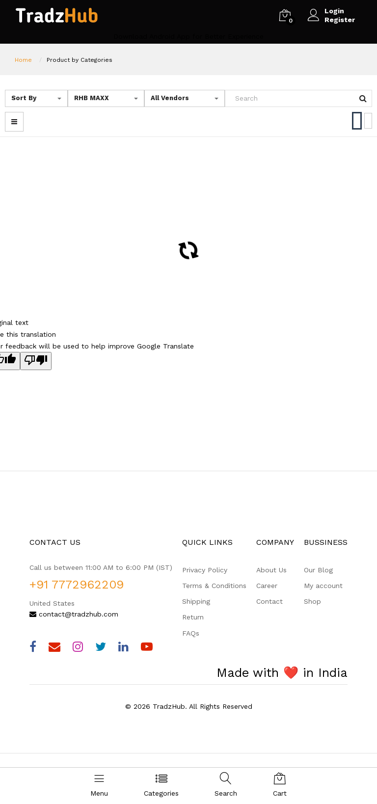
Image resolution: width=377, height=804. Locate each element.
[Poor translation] (36, 361)
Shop (312, 601)
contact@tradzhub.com (73, 614)
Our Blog (318, 570)
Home (23, 59)
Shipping (196, 601)
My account (323, 586)
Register (339, 20)
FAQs (190, 633)
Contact (269, 601)
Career (266, 586)
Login (334, 11)
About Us (271, 570)
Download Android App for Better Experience (188, 36)
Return (193, 617)
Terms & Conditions (214, 586)
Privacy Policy (204, 570)
